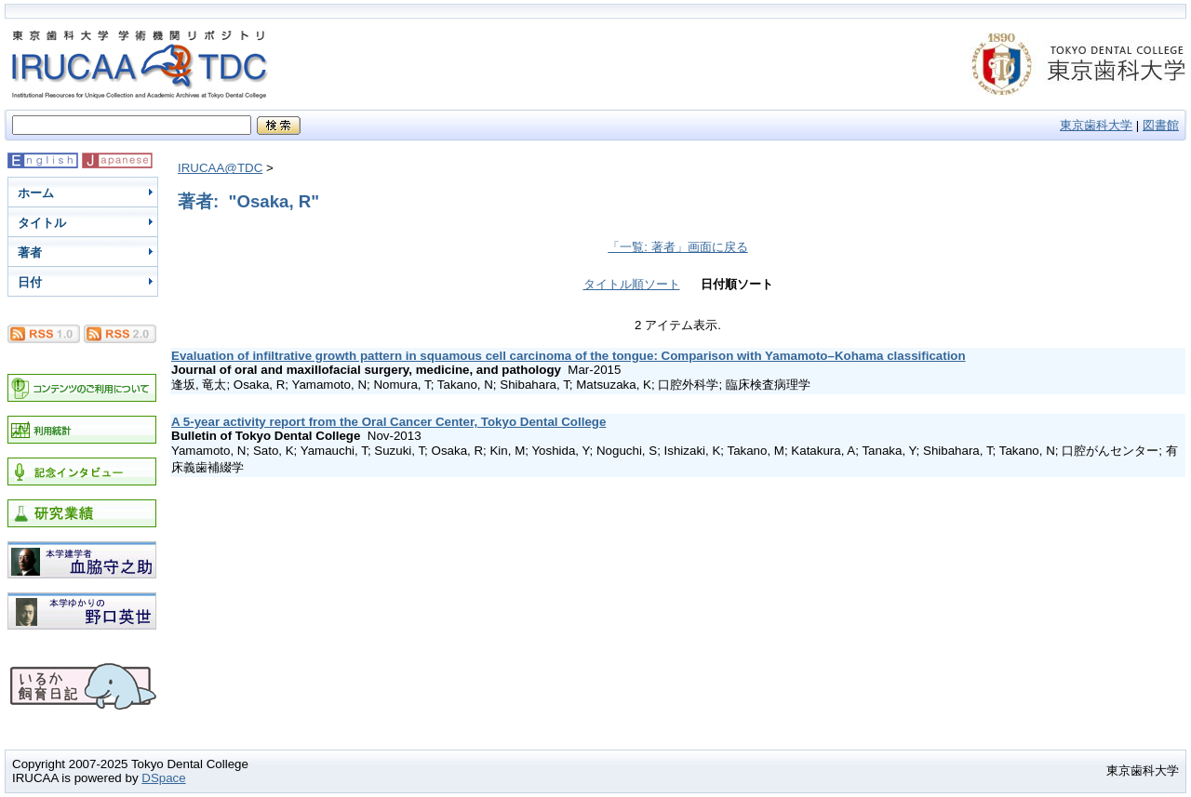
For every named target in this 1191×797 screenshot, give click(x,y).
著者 (30, 252)
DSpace (163, 778)
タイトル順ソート (631, 284)
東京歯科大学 (1096, 125)
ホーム (36, 193)
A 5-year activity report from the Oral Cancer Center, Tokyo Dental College (388, 422)
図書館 (1161, 125)
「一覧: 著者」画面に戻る (677, 247)
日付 (30, 282)
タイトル (42, 223)
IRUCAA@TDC (220, 168)
